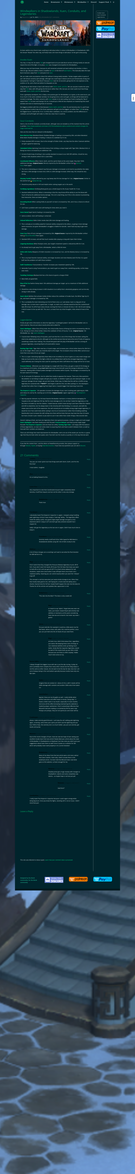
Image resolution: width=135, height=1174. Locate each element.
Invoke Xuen (101, 13)
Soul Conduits (101, 15)
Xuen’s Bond (24, 296)
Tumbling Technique (26, 275)
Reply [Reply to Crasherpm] (88, 718)
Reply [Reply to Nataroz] (88, 734)
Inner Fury (23, 233)
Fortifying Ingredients (27, 189)
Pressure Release (25, 366)
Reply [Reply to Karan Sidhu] (88, 662)
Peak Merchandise (48, 446)
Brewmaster (55, 2)
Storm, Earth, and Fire (60, 87)
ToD (41, 63)
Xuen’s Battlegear (26, 328)
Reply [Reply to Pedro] (88, 681)
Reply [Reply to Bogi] (88, 562)
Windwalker (82, 2)
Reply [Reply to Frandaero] (88, 513)
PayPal (33, 446)
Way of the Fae (25, 283)
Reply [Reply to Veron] (88, 625)
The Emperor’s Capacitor (28, 390)
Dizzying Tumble (25, 178)
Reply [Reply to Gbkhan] (88, 550)
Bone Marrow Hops (26, 135)
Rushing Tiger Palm (26, 348)
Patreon (28, 446)
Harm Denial (24, 212)
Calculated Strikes (26, 148)
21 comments (55, 17)
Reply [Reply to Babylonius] (88, 500)
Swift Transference (26, 265)
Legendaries (101, 17)
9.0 (40, 17)
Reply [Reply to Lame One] (88, 487)
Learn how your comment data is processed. (59, 860)
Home (46, 2)
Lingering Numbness (27, 244)
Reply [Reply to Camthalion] (88, 695)
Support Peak (104, 2)
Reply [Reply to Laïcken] (88, 459)
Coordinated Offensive (27, 161)
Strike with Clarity (26, 252)
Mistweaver (68, 2)
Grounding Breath (26, 202)
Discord (93, 2)
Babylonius (25, 17)
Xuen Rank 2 (68, 71)
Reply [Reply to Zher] (88, 475)
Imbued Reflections (26, 220)
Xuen (47, 65)
